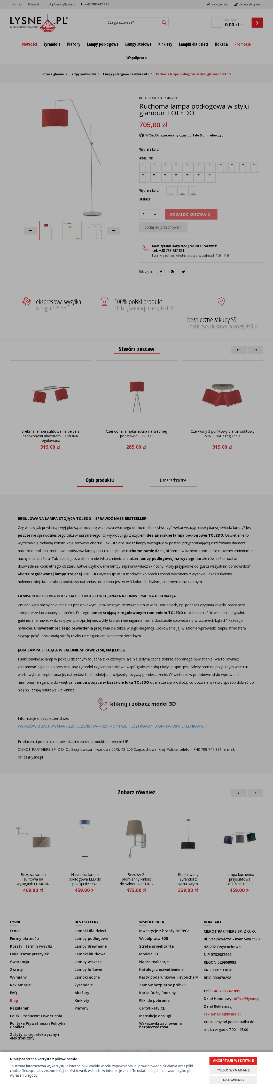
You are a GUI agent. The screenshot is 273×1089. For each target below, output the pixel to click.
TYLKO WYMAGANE (233, 1070)
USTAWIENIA (233, 1080)
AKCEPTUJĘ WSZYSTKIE (233, 1060)
